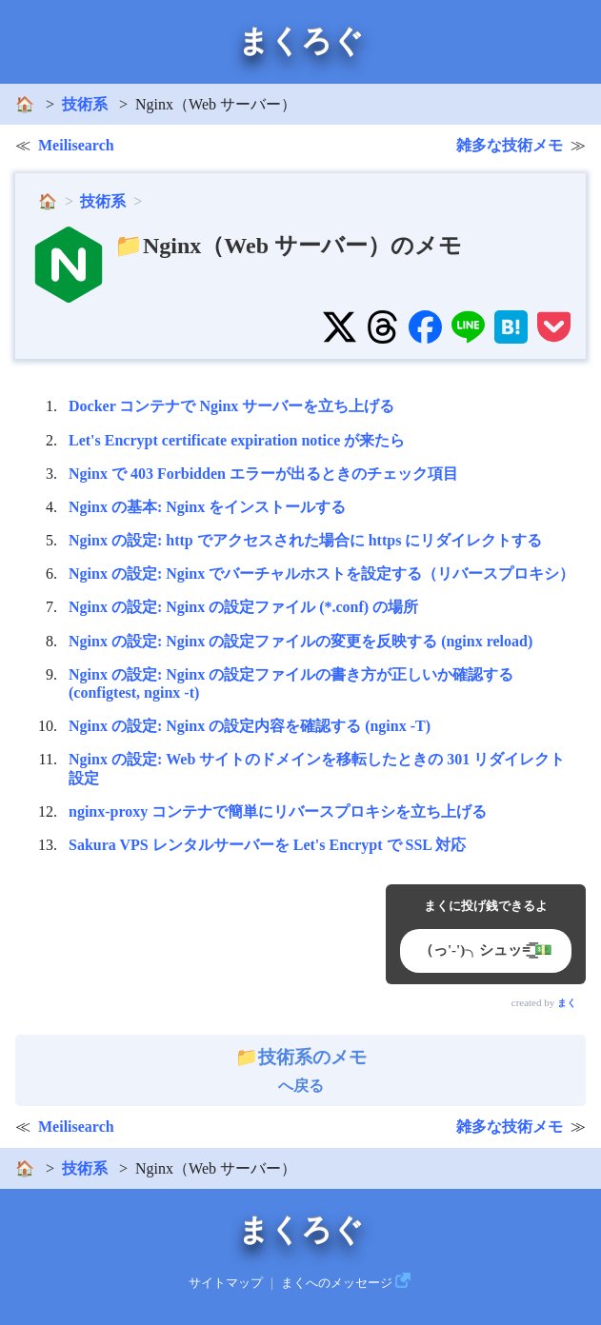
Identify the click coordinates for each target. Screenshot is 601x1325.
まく (566, 1003)
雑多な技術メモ (509, 145)
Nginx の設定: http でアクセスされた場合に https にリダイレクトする (305, 540)
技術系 (85, 104)
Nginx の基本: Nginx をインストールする (207, 507)
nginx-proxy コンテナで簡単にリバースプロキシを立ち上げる (278, 811)
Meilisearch (76, 145)
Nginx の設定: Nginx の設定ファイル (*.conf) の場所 (243, 607)
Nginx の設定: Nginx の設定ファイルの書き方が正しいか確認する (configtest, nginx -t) (291, 683)
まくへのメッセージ (336, 1283)
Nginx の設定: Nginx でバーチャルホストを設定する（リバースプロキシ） (321, 573)
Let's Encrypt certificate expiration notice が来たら (237, 440)
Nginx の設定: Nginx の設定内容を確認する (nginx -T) (250, 726)
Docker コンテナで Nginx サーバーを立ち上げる (231, 406)
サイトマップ (226, 1283)
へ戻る (301, 1071)
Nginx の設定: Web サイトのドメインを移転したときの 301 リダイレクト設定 (317, 768)
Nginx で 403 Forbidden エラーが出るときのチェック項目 (263, 473)
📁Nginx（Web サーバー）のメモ (288, 245)
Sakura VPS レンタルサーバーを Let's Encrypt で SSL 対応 (267, 845)
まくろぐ (301, 41)
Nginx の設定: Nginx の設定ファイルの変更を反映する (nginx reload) (300, 641)
